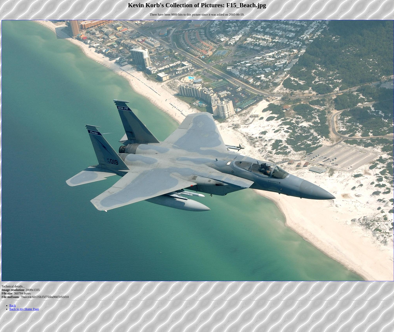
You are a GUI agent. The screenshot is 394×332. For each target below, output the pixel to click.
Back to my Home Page (24, 309)
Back (12, 305)
